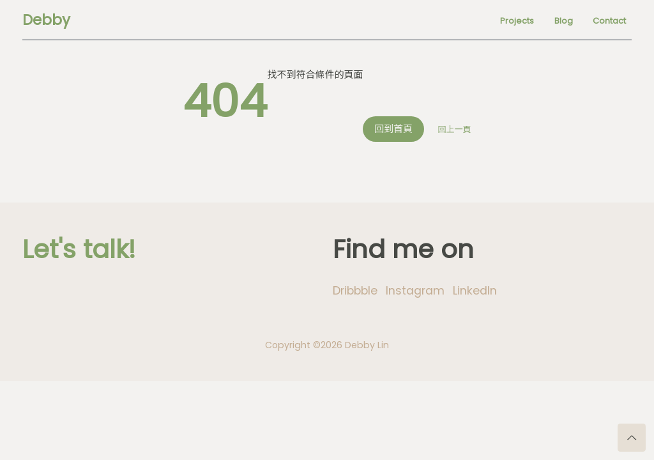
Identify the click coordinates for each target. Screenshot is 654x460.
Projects (517, 21)
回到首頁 (393, 128)
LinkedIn (475, 290)
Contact (609, 21)
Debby (46, 20)
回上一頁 (454, 129)
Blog (563, 21)
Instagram (415, 290)
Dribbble (355, 290)
